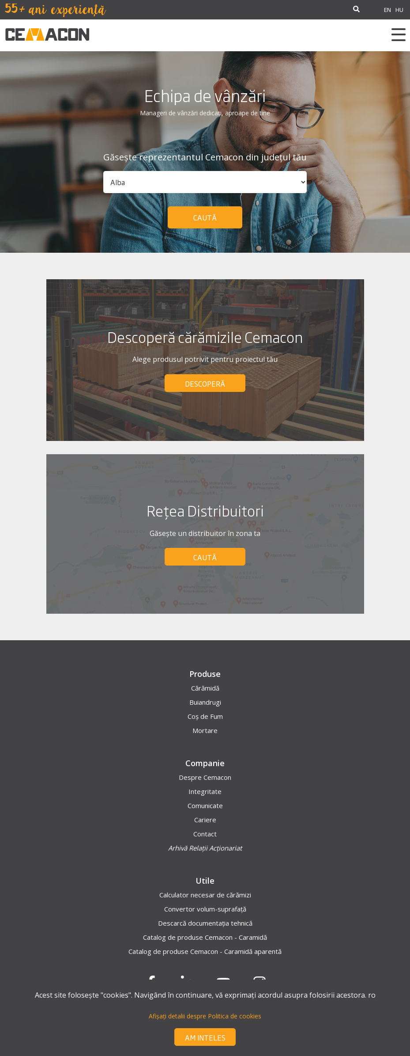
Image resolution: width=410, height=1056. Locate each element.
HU (399, 9)
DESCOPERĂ (205, 383)
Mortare (205, 730)
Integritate (205, 791)
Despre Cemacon (205, 777)
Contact (205, 833)
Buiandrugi (205, 702)
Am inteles (205, 1037)
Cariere (205, 819)
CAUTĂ (205, 557)
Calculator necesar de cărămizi (205, 894)
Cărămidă (205, 688)
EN (387, 9)
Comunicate (205, 805)
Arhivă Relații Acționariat (205, 847)
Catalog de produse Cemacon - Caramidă (205, 937)
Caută (205, 217)
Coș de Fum (205, 716)
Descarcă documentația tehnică (205, 923)
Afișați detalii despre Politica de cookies (205, 1016)
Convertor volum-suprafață (205, 908)
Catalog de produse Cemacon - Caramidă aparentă (205, 951)
